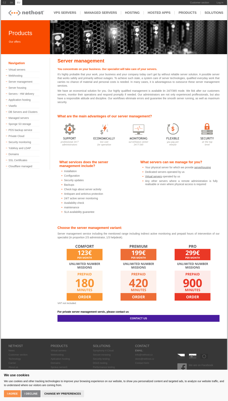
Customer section (199, 2)
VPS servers (65, 12)
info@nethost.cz (144, 354)
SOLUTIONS (101, 346)
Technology (14, 358)
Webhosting (57, 354)
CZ (4, 2)
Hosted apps (159, 12)
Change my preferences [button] (62, 393)
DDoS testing (100, 363)
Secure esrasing (102, 354)
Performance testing (104, 367)
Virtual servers (153, 176)
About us (13, 367)
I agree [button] (12, 393)
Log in (220, 2)
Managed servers (100, 12)
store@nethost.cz (144, 358)
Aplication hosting (60, 358)
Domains (55, 363)
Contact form (142, 363)
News (11, 350)
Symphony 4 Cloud (103, 350)
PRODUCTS (59, 346)
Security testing (101, 358)
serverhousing (202, 167)
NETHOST (15, 346)
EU (18, 2)
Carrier (12, 363)
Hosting (132, 12)
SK (11, 2)
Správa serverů (59, 367)
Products (188, 12)
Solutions (214, 12)
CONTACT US (138, 318)
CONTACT (142, 346)
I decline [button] (30, 393)
